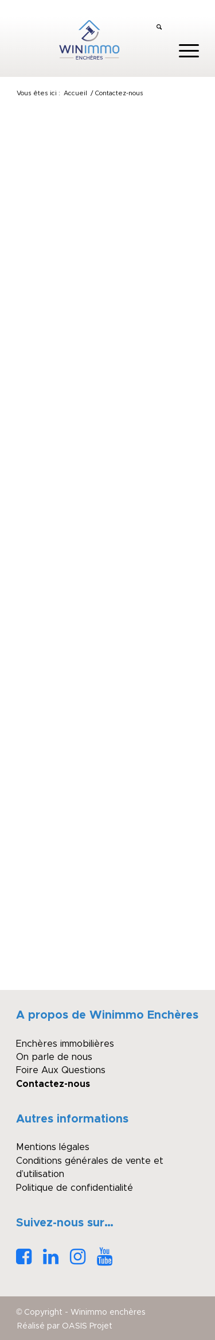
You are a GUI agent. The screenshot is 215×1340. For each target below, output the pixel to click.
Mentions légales (52, 1147)
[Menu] (183, 51)
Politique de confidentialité (74, 1188)
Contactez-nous (53, 1084)
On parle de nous (54, 1057)
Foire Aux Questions (60, 1070)
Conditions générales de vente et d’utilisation (89, 1167)
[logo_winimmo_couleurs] (89, 40)
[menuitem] (159, 28)
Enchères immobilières (65, 1043)
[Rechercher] (159, 28)
